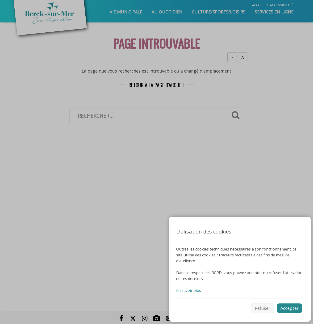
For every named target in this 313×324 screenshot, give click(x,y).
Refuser (262, 308)
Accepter (289, 308)
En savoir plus (188, 290)
